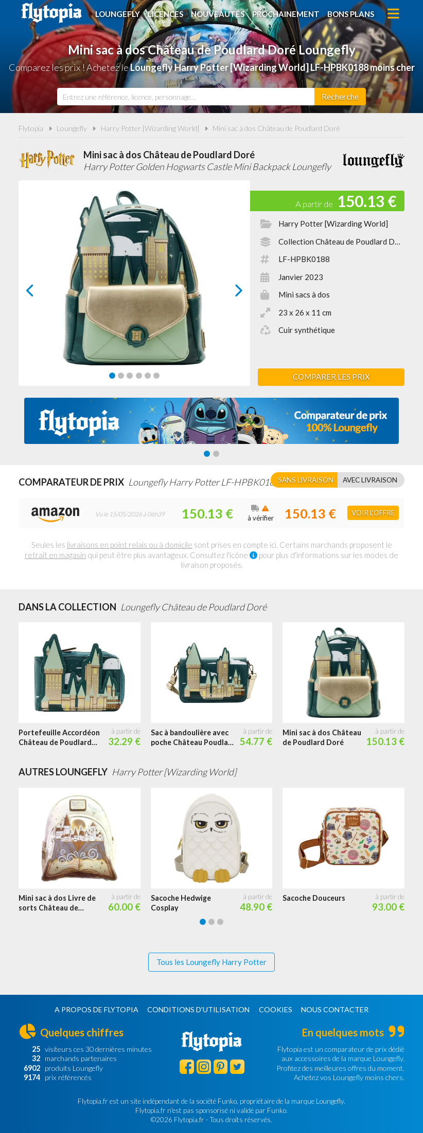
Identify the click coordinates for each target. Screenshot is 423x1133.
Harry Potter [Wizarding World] (150, 128)
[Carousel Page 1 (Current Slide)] (112, 376)
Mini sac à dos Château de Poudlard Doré (276, 128)
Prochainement (286, 13)
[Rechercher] (340, 96)
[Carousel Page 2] (121, 376)
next (227, 293)
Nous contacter (334, 1009)
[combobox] (185, 96)
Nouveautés (217, 13)
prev (41, 293)
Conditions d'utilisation (198, 1009)
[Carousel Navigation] (134, 290)
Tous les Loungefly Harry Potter (211, 962)
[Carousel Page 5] (148, 376)
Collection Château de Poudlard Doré (342, 241)
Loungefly (117, 13)
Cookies (275, 1009)
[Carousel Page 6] (156, 376)
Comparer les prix (331, 376)
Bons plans (350, 13)
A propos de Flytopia (96, 1009)
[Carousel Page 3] (130, 376)
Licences (165, 13)
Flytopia (51, 13)
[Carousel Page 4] (139, 376)
